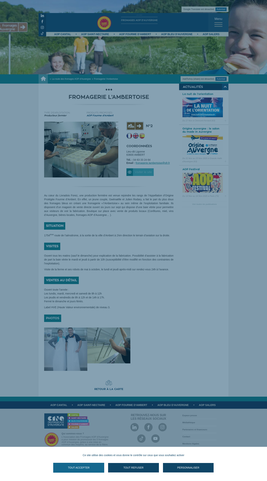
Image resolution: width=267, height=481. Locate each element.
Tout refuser (133, 467)
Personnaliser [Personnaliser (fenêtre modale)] (183, 467)
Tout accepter (83, 467)
